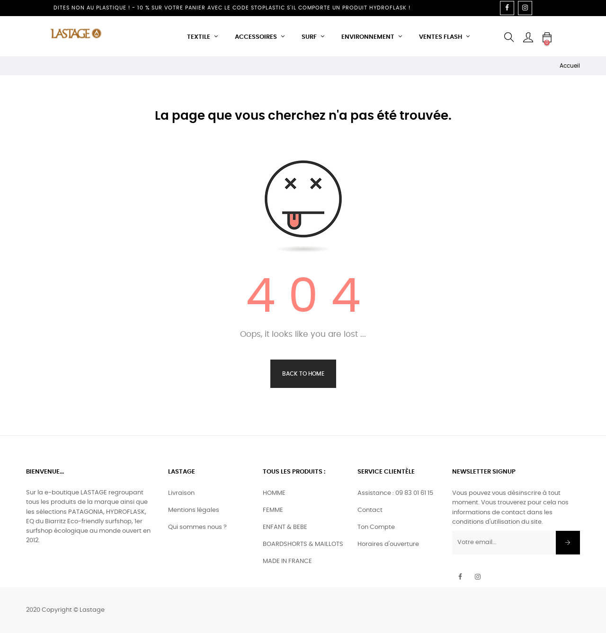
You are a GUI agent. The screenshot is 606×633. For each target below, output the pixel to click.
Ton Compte (376, 527)
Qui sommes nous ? (197, 527)
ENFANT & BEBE (285, 527)
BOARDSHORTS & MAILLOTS (303, 544)
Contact (370, 510)
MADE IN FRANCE (287, 561)
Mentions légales (193, 510)
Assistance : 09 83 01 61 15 (395, 493)
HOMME (274, 493)
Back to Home (303, 374)
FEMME (273, 510)
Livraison (181, 493)
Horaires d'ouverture (388, 544)
